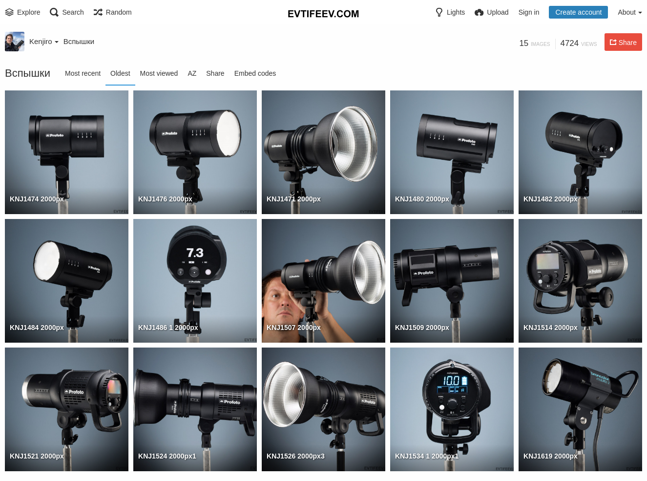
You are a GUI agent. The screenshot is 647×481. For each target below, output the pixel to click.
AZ (192, 73)
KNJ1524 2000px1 (167, 456)
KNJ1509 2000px (422, 327)
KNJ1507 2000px (294, 327)
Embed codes (255, 73)
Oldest (120, 73)
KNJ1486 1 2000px (168, 327)
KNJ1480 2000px (422, 199)
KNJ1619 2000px (550, 456)
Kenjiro (44, 41)
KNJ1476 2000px (165, 199)
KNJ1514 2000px (550, 327)
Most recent (83, 73)
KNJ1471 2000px (294, 199)
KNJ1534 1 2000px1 (427, 456)
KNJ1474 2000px (37, 199)
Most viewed (159, 73)
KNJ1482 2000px (550, 199)
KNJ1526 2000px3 (296, 456)
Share (215, 73)
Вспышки (78, 41)
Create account (578, 12)
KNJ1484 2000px (37, 327)
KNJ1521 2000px (37, 456)
